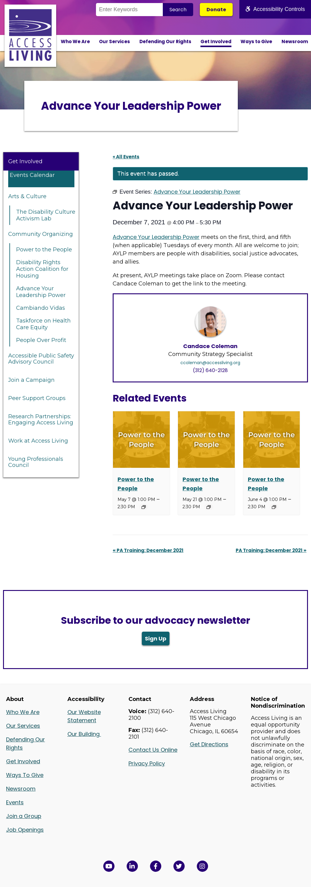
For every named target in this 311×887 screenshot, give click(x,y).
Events (15, 802)
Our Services (114, 41)
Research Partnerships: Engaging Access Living (40, 419)
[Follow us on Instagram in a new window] (202, 866)
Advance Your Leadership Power (41, 292)
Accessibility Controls (275, 9)
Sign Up (155, 638)
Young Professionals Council (35, 462)
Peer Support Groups (37, 398)
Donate (216, 9)
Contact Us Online (152, 750)
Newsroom (295, 41)
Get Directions (209, 744)
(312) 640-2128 (210, 370)
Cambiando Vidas (40, 308)
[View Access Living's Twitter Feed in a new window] (179, 866)
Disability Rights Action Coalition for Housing (42, 269)
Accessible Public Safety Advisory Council (41, 358)
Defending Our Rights (165, 41)
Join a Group (23, 816)
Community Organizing (40, 234)
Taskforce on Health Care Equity (43, 324)
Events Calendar (32, 175)
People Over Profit (41, 340)
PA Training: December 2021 (148, 550)
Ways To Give (24, 775)
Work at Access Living (38, 440)
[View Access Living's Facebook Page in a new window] (155, 866)
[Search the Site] (129, 9)
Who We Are (75, 41)
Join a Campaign (31, 380)
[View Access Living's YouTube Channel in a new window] (108, 866)
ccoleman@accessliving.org (210, 363)
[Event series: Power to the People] (144, 507)
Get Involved (215, 41)
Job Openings (25, 830)
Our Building (84, 734)
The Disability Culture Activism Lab (45, 215)
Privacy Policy (146, 763)
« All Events (126, 157)
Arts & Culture (27, 196)
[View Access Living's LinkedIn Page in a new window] (132, 866)
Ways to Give (256, 41)
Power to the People (44, 249)
